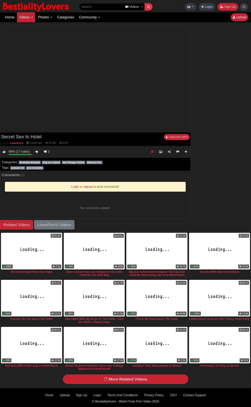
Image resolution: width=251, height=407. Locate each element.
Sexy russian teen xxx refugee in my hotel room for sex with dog (94, 273)
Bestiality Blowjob (30, 162)
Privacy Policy (154, 395)
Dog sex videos (51, 162)
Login (207, 6)
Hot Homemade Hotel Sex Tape (31, 271)
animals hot (17, 168)
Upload (239, 17)
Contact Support (194, 395)
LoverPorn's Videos (54, 225)
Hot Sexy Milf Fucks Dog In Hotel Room (31, 365)
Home (9, 17)
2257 (173, 395)
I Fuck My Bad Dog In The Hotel (157, 318)
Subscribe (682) (177, 137)
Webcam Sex (94, 162)
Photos (45, 17)
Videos (26, 17)
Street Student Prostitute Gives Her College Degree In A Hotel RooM (94, 367)
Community (89, 17)
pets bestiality (35, 168)
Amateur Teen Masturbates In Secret (157, 365)
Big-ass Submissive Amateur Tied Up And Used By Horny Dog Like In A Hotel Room (157, 273)
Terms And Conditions (122, 395)
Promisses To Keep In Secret (219, 365)
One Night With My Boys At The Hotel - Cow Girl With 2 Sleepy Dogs (94, 320)
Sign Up (228, 6)
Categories (65, 17)
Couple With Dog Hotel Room (219, 271)
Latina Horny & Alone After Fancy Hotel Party (219, 318)
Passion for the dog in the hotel (31, 318)
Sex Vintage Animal (74, 162)
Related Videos (16, 225)
